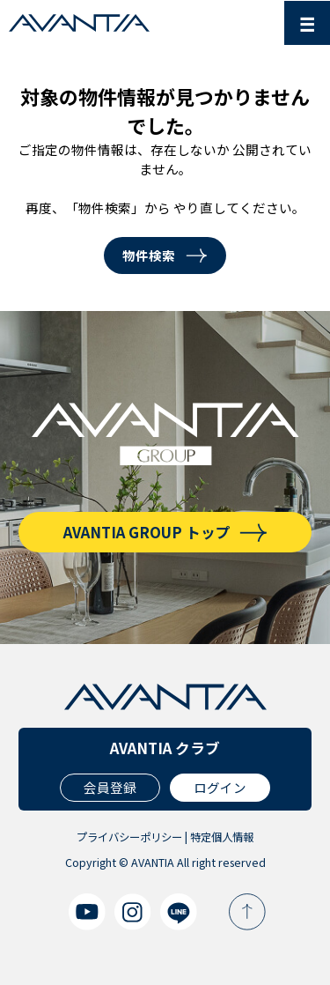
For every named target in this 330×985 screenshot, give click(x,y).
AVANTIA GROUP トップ (147, 532)
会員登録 (110, 787)
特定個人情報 (221, 837)
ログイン (220, 787)
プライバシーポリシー (129, 837)
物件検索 (148, 255)
